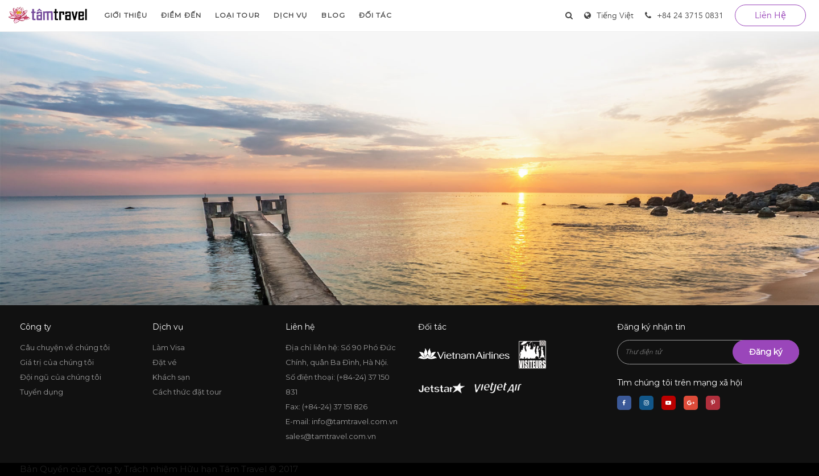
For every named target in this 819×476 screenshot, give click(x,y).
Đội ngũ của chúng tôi (60, 376)
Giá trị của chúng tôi (57, 362)
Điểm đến (181, 15)
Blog (333, 15)
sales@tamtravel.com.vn (331, 436)
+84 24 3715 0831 (684, 15)
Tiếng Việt (615, 15)
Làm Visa (168, 347)
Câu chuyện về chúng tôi (65, 347)
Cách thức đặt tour (187, 391)
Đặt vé (164, 362)
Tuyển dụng (41, 391)
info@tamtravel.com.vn (355, 421)
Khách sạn (171, 376)
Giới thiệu (125, 15)
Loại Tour (237, 15)
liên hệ (770, 15)
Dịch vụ (291, 15)
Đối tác (375, 15)
